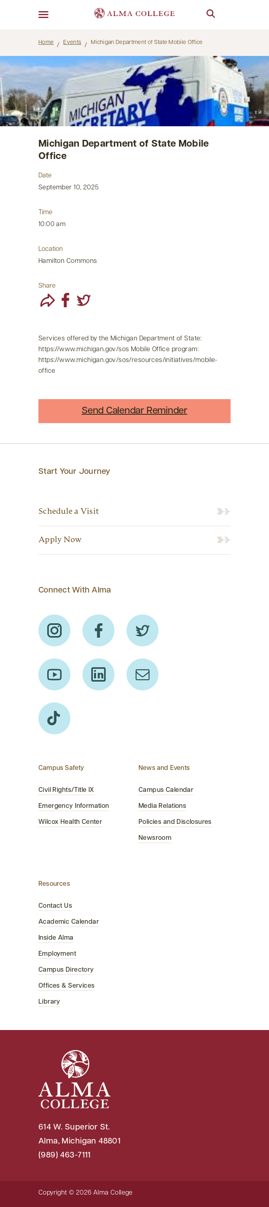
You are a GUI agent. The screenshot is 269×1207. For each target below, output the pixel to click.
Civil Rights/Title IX (66, 790)
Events (72, 43)
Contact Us (55, 906)
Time (45, 212)
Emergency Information (73, 806)
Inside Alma (56, 938)
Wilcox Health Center (70, 822)
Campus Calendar (166, 790)
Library (49, 1002)
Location (50, 249)
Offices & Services (66, 986)
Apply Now (60, 540)
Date (45, 176)
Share (47, 286)
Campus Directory (66, 970)
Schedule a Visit (68, 512)
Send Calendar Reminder (134, 411)
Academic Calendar (68, 922)
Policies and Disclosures (175, 822)
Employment (57, 954)
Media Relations (162, 806)
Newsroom (155, 838)
